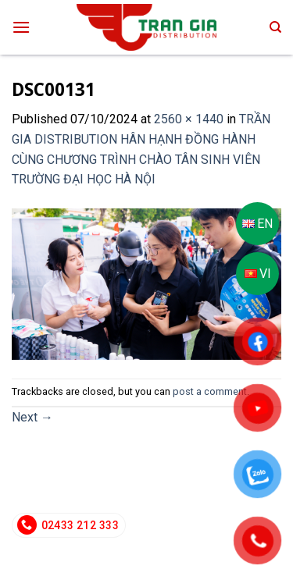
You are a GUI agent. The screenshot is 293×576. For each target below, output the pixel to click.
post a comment (210, 391)
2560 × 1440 (188, 119)
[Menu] (21, 27)
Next (32, 417)
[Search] (275, 27)
